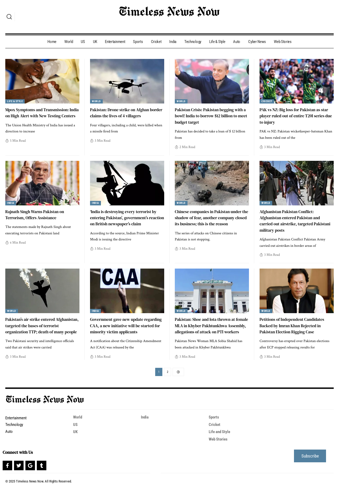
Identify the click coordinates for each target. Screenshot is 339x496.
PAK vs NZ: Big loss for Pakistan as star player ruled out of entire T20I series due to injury (295, 116)
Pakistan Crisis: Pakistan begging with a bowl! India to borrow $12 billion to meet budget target (212, 116)
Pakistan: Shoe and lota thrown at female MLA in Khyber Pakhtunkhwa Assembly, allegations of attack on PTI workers (210, 328)
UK (75, 438)
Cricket (267, 101)
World (96, 101)
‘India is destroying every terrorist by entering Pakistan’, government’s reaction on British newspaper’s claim (125, 217)
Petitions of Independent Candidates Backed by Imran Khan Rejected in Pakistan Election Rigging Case (293, 325)
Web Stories (219, 445)
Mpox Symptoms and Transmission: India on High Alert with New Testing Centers (39, 116)
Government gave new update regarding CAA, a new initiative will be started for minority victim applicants (125, 325)
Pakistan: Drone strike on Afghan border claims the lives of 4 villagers (123, 113)
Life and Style (221, 438)
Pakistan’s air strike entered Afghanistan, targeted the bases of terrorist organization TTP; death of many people (38, 328)
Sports (214, 423)
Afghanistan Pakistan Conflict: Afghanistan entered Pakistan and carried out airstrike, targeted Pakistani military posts (296, 220)
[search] (9, 16)
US (75, 431)
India (11, 203)
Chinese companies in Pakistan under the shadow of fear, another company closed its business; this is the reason (209, 217)
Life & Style (15, 101)
